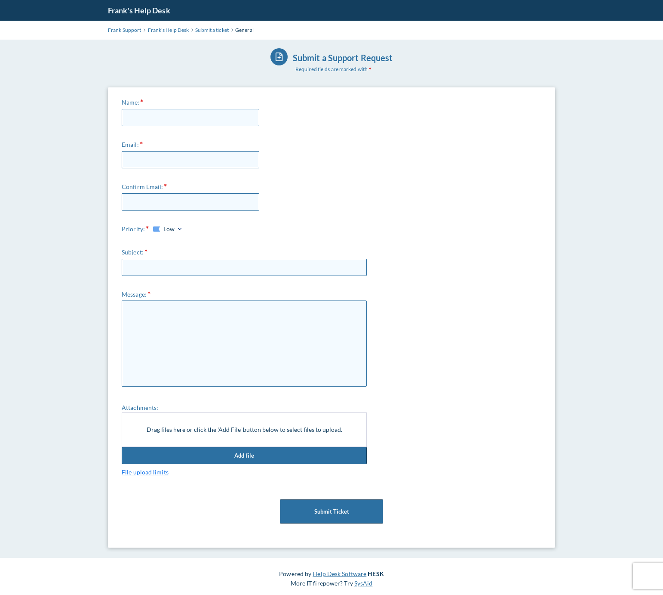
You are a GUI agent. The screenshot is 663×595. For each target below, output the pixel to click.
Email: (130, 144)
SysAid (363, 583)
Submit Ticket (331, 511)
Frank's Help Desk (139, 10)
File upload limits (145, 472)
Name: (131, 102)
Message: (134, 294)
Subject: (133, 252)
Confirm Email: (142, 186)
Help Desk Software (339, 573)
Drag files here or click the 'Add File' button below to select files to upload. (244, 429)
